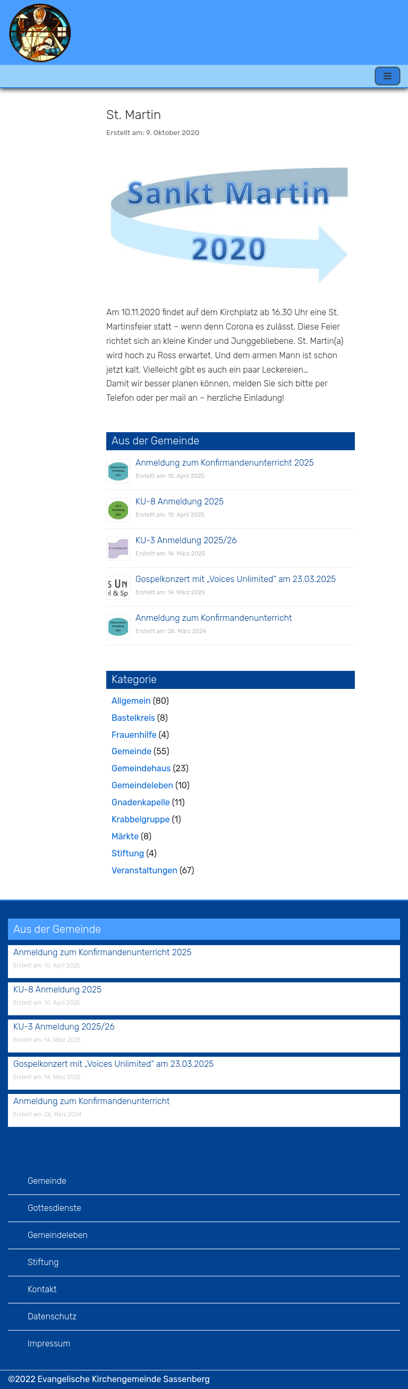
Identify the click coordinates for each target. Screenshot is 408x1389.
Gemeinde (131, 751)
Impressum (49, 1344)
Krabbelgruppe (141, 819)
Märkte (125, 836)
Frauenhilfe (134, 735)
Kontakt (42, 1289)
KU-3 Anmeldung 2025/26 (186, 540)
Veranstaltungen (144, 870)
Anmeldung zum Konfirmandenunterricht (213, 618)
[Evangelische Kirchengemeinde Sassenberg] (40, 32)
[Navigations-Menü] (387, 76)
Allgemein (131, 701)
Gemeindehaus (141, 768)
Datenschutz (52, 1316)
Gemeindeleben (142, 785)
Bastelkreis (133, 718)
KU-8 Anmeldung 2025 (179, 501)
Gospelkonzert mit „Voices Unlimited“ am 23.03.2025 (235, 579)
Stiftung (128, 853)
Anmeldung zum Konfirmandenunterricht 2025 (224, 463)
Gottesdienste (54, 1208)
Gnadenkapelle (141, 802)
